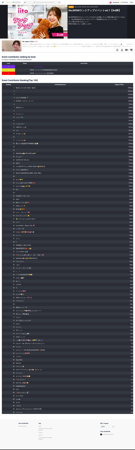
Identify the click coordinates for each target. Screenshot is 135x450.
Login (131, 2)
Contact (40, 432)
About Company (22, 426)
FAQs (40, 426)
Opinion (40, 435)
